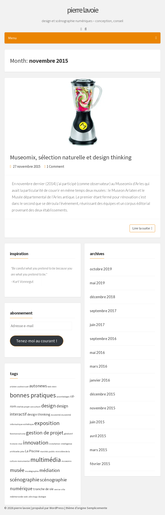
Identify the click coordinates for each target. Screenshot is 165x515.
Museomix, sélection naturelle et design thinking (70, 157)
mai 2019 (97, 283)
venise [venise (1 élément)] (57, 489)
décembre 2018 (102, 297)
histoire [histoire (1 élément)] (13, 443)
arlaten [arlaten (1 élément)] (13, 386)
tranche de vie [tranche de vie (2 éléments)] (43, 489)
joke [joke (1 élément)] (22, 451)
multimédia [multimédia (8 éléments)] (46, 460)
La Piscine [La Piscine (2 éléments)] (32, 451)
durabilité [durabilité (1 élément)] (56, 414)
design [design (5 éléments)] (48, 405)
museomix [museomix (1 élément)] (66, 461)
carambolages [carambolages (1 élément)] (63, 396)
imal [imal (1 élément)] (20, 443)
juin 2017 (97, 324)
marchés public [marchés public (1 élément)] (47, 451)
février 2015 (100, 463)
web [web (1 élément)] (26, 496)
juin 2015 (97, 422)
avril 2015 (98, 436)
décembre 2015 (102, 394)
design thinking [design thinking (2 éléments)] (38, 414)
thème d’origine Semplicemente (86, 508)
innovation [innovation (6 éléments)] (35, 442)
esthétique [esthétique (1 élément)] (28, 424)
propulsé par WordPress (48, 508)
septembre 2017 (103, 310)
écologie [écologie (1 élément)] (42, 496)
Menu (82, 38)
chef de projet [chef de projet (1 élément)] (23, 406)
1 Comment (55, 166)
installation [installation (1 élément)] (54, 443)
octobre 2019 (101, 269)
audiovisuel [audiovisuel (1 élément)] (23, 386)
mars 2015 (98, 450)
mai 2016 (97, 352)
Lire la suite (142, 228)
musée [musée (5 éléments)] (17, 470)
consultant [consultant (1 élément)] (35, 406)
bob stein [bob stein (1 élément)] (52, 386)
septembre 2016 (103, 338)
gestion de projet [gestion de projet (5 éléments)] (44, 432)
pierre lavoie (82, 10)
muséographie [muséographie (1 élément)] (32, 471)
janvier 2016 (100, 380)
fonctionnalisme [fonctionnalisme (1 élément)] (17, 433)
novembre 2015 (102, 408)
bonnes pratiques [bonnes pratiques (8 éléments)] (33, 395)
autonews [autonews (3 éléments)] (38, 385)
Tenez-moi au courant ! (36, 340)
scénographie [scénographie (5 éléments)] (24, 479)
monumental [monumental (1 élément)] (23, 461)
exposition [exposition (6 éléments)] (47, 423)
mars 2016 (98, 366)
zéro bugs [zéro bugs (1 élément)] (33, 496)
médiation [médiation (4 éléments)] (49, 470)
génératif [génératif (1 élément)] (68, 433)
